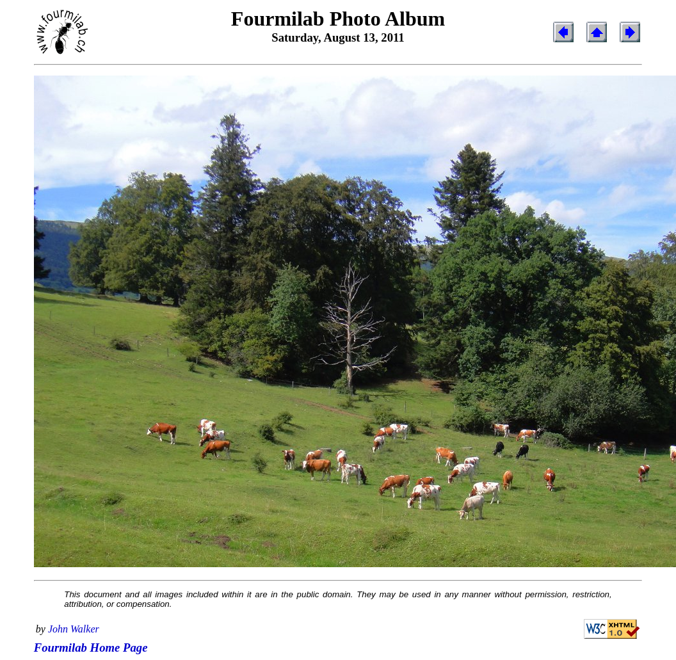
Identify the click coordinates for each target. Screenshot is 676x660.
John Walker (73, 629)
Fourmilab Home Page (91, 647)
